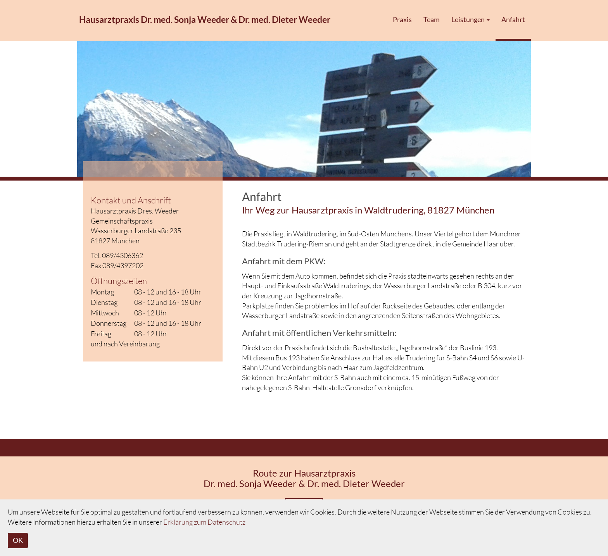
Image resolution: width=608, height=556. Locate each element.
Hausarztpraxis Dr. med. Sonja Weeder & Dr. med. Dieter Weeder (204, 19)
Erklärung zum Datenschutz (204, 522)
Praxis (402, 19)
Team (431, 19)
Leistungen (470, 19)
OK (18, 540)
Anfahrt (513, 19)
